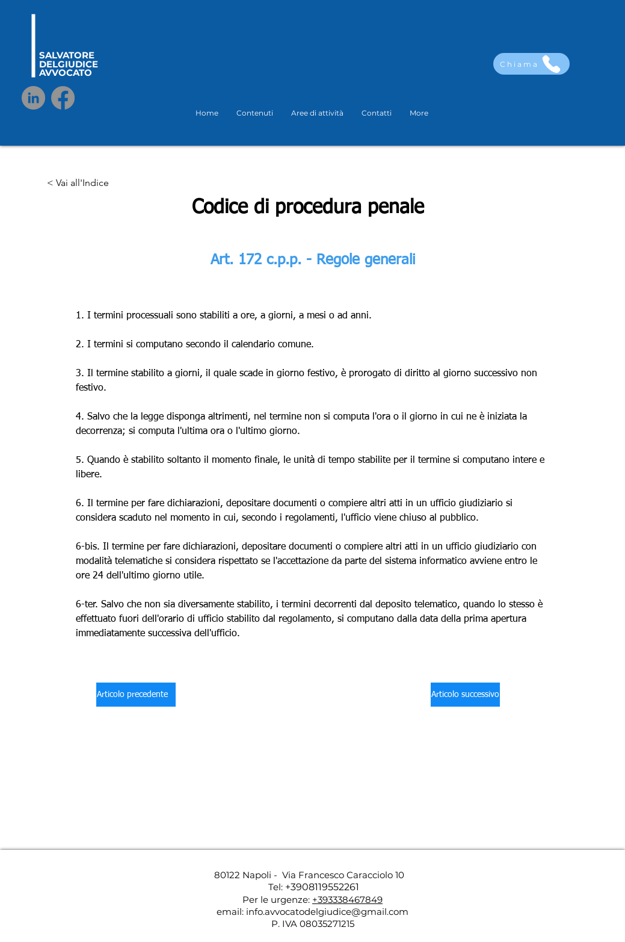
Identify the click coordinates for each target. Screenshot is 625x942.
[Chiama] (531, 64)
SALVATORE (66, 55)
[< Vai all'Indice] (78, 184)
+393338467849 (347, 899)
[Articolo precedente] (136, 695)
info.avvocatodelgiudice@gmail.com (327, 911)
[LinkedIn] (33, 98)
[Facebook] (63, 98)
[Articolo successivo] (465, 695)
